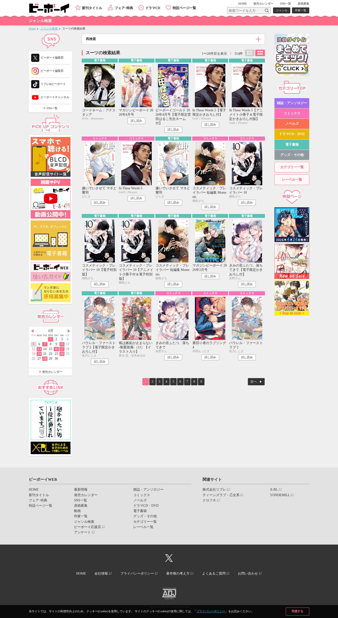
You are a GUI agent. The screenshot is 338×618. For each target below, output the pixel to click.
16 (56, 349)
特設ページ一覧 (184, 8)
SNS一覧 (285, 3)
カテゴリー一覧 (292, 167)
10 (62, 344)
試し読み (136, 120)
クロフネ (209, 500)
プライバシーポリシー (211, 611)
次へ (253, 381)
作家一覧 (300, 10)
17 (62, 349)
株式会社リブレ (214, 489)
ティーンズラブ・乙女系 (221, 495)
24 (62, 354)
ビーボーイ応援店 (87, 527)
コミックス (292, 113)
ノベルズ (292, 123)
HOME (242, 3)
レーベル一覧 (292, 179)
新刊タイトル (92, 8)
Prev (32, 331)
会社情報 (101, 573)
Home (32, 28)
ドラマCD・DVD (292, 134)
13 (39, 349)
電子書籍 (292, 144)
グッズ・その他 (292, 155)
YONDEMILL (280, 495)
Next (68, 331)
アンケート (82, 532)
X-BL (274, 489)
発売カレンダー (52, 372)
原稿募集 (303, 3)
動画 (77, 511)
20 (39, 354)
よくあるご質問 (214, 573)
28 (45, 358)
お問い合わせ (248, 573)
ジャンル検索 (49, 28)
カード (260, 53)
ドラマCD (152, 8)
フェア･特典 (124, 8)
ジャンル (281, 10)
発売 (263, 3)
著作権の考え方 (178, 573)
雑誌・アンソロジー (292, 103)
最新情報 (80, 489)
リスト (250, 53)
